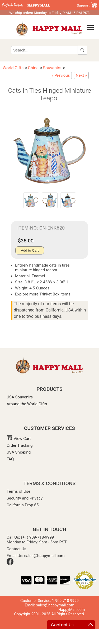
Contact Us (16, 549)
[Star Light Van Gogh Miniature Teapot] (81, 75)
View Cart (19, 438)
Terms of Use (18, 491)
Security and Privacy (25, 498)
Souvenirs (52, 67)
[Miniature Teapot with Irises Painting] (61, 75)
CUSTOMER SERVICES (49, 428)
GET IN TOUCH (49, 529)
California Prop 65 (23, 505)
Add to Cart (30, 250)
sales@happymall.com (44, 555)
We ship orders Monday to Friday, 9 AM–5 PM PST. (49, 13)
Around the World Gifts (27, 404)
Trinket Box (49, 294)
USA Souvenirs (20, 397)
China (33, 67)
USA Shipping (19, 452)
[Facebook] (10, 563)
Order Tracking (20, 445)
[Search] (44, 50)
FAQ (10, 459)
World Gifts (13, 67)
